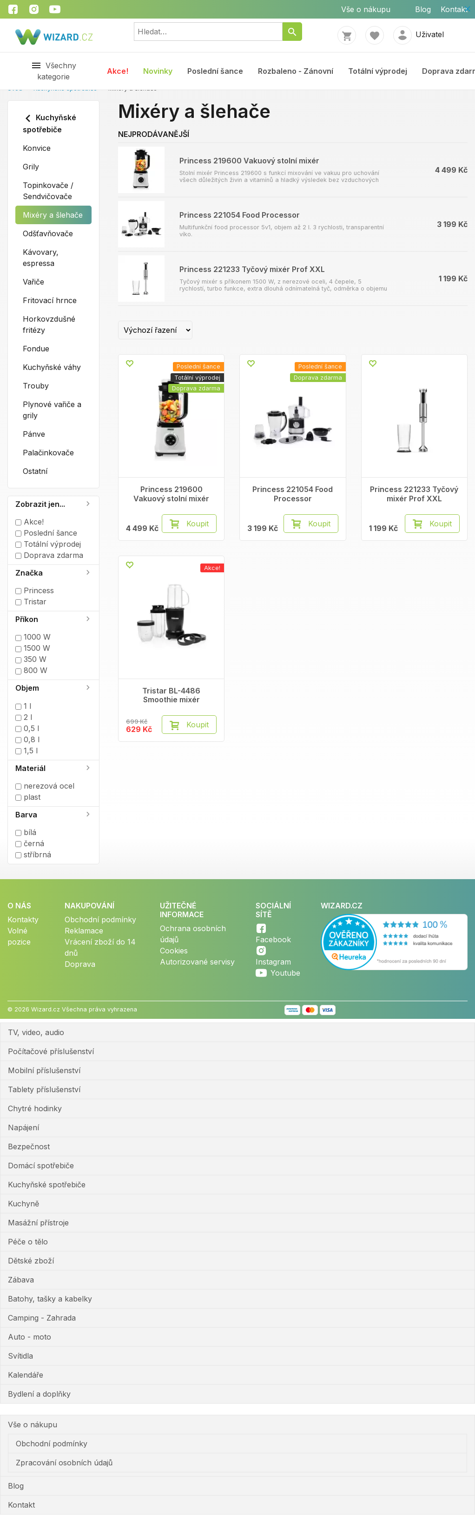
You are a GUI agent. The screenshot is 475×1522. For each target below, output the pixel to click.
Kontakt (454, 9)
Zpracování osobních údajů (64, 1462)
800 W (31, 670)
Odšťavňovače (48, 233)
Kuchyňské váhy (52, 367)
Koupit (197, 523)
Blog (423, 9)
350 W (30, 659)
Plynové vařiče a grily (52, 410)
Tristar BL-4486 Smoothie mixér (171, 695)
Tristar (30, 601)
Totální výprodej (377, 71)
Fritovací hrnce (50, 300)
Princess (34, 590)
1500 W (32, 648)
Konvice (37, 148)
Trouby (36, 385)
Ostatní (35, 471)
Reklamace (84, 930)
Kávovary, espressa (41, 257)
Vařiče (33, 281)
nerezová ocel (44, 785)
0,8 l (27, 739)
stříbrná (33, 854)
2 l (23, 717)
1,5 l (26, 750)
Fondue (36, 348)
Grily (31, 166)
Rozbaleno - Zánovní (295, 71)
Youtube (285, 973)
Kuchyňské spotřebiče (49, 123)
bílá (25, 832)
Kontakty (23, 919)
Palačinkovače (48, 452)
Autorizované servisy (197, 961)
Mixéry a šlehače (53, 215)
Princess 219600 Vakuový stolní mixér (249, 160)
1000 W (33, 636)
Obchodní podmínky (100, 919)
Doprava (80, 964)
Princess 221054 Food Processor (239, 215)
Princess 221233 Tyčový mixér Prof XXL (252, 269)
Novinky (157, 71)
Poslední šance (215, 71)
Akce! (117, 71)
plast (27, 797)
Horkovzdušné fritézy (49, 324)
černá (29, 843)
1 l (23, 706)
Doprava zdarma (49, 555)
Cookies (174, 950)
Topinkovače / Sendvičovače (48, 191)
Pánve (34, 434)
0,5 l (27, 728)
